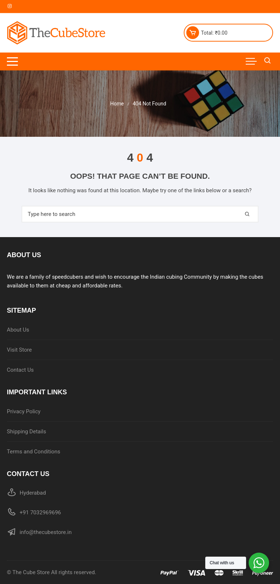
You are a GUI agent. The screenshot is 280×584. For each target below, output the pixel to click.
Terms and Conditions (33, 451)
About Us (18, 329)
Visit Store (19, 350)
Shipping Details (26, 431)
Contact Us (20, 370)
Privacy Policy (23, 411)
